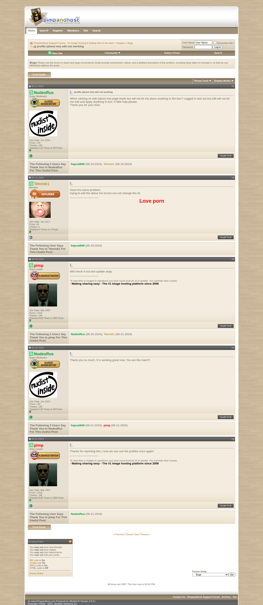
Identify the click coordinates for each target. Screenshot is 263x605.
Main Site (55, 53)
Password (187, 47)
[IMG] (32, 565)
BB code (34, 560)
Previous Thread (124, 534)
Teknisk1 (109, 164)
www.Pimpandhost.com (43, 601)
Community (113, 53)
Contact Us (179, 597)
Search (218, 53)
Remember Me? (224, 43)
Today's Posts (172, 53)
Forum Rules (36, 573)
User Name (188, 42)
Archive (226, 597)
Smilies (33, 563)
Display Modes (222, 80)
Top (235, 597)
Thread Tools (201, 80)
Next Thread (141, 534)
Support (121, 43)
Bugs (130, 43)
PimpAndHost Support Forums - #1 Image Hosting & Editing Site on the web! (74, 43)
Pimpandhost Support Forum (203, 597)
